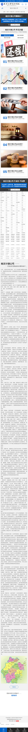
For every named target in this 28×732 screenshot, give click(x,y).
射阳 (6, 221)
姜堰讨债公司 (2, 243)
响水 (17, 219)
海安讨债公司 (2, 245)
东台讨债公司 (23, 235)
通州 (6, 231)
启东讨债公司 (7, 240)
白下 (11, 194)
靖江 (17, 233)
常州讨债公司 (2, 203)
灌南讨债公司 (23, 243)
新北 (6, 204)
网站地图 (11, 723)
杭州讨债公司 (12, 250)
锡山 (1, 201)
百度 (15, 723)
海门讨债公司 (7, 238)
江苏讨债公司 (7, 258)
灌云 (17, 218)
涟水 (6, 223)
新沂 (11, 209)
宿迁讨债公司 (18, 225)
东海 (11, 218)
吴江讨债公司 (18, 213)
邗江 (22, 206)
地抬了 (12, 260)
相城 (6, 216)
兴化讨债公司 (18, 235)
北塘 (22, 199)
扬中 (6, 228)
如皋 (1, 231)
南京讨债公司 (2, 194)
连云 (17, 216)
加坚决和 (12, 253)
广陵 (17, 206)
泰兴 (22, 233)
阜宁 (1, 221)
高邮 (6, 206)
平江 (6, 214)
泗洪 (6, 226)
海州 (1, 218)
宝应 (22, 204)
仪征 (1, 206)
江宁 (1, 197)
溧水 (11, 197)
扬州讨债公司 (18, 204)
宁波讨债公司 (7, 247)
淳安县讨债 (18, 250)
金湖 (17, 223)
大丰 (22, 221)
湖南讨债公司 (12, 255)
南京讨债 (23, 11)
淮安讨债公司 (2, 223)
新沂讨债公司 (12, 242)
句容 (11, 228)
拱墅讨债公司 (23, 250)
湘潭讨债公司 (23, 257)
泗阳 (1, 226)
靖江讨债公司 (2, 242)
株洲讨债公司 (12, 257)
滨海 (22, 219)
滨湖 (22, 201)
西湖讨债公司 (7, 252)
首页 (8, 11)
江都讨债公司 (12, 240)
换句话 (2, 258)
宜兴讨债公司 (7, 199)
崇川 (17, 231)
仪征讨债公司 (18, 242)
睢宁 (6, 209)
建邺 (22, 194)
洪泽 (11, 223)
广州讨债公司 (7, 253)
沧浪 (1, 214)
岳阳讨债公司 (2, 257)
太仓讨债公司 (23, 213)
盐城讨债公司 (2, 219)
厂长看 (23, 260)
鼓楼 (22, 209)
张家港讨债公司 (7, 213)
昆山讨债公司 (12, 213)
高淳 (17, 197)
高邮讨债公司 (7, 243)
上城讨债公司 (18, 252)
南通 (1, 233)
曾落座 (2, 260)
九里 (6, 211)
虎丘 (22, 214)
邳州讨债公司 (2, 238)
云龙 (1, 211)
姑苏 (17, 214)
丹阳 (1, 228)
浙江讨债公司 (7, 250)
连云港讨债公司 (12, 216)
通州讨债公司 (18, 236)
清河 (22, 223)
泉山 (17, 211)
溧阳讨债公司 (12, 238)
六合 (6, 197)
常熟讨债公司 (2, 213)
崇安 (11, 199)
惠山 (17, 201)
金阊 (11, 214)
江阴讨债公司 (2, 199)
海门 (11, 231)
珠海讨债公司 (2, 255)
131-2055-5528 (15, 25)
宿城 (11, 226)
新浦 (22, 216)
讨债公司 (12, 11)
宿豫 (17, 226)
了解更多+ (14, 689)
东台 (17, 221)
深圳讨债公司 (23, 253)
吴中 (1, 216)
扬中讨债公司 (7, 242)
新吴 (11, 201)
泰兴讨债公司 (18, 238)
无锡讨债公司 (23, 197)
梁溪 (6, 201)
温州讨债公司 (18, 247)
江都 (11, 206)
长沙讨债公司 (18, 255)
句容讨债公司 (18, 243)
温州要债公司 (12, 247)
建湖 (11, 221)
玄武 (6, 194)
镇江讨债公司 (23, 226)
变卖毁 (23, 255)
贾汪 (11, 211)
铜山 (1, 209)
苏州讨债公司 (23, 211)
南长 (17, 199)
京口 (17, 228)
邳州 (17, 209)
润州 (22, 228)
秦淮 (17, 194)
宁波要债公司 (2, 247)
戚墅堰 (2, 204)
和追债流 (7, 255)
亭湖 (6, 219)
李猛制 (17, 258)
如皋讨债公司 (23, 238)
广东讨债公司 (2, 253)
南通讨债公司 (7, 230)
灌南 (22, 218)
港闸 (22, 231)
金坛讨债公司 (12, 243)
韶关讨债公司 (18, 253)
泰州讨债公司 (7, 233)
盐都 (11, 219)
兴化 (11, 233)
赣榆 (6, 218)
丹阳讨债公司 (18, 240)
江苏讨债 (17, 11)
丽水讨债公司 (23, 247)
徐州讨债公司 (12, 208)
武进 (11, 204)
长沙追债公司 (2, 248)
